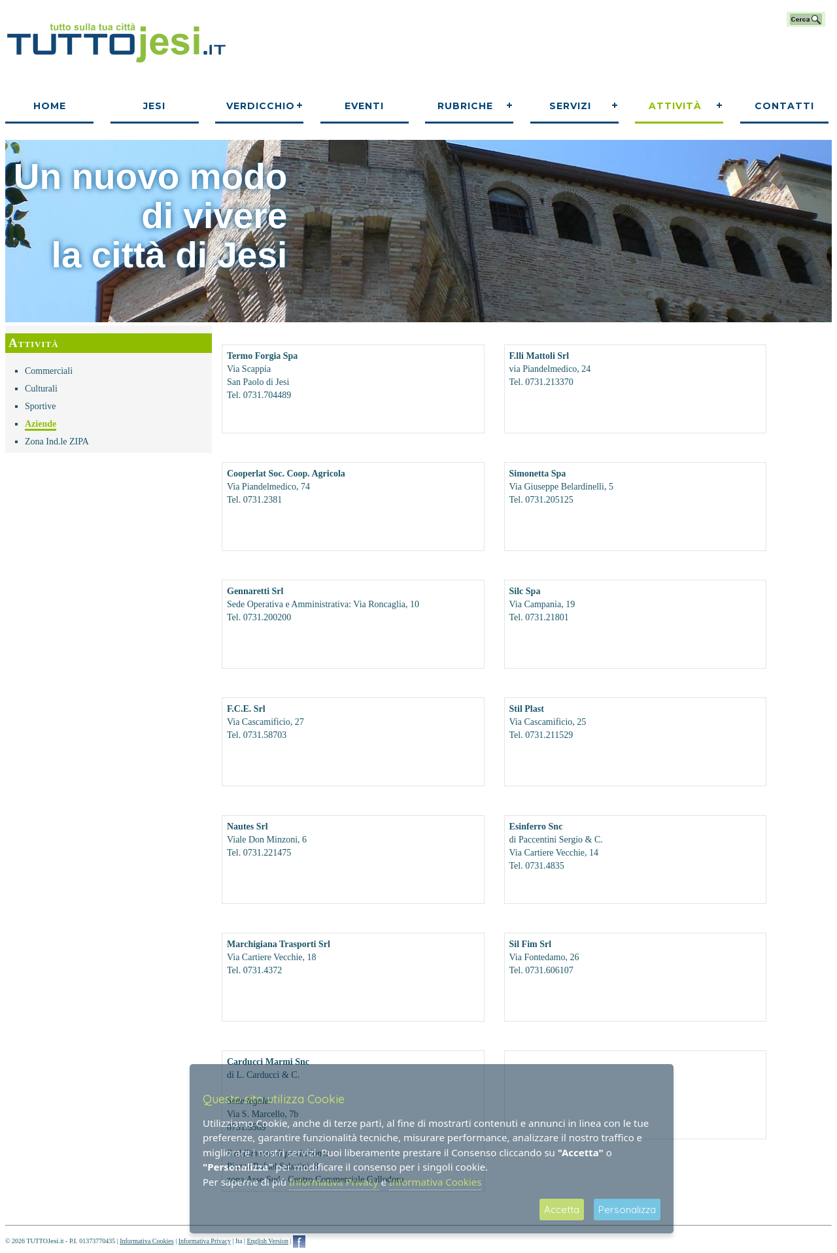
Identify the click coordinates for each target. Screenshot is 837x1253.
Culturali (41, 388)
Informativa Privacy (205, 1241)
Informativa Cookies (146, 1241)
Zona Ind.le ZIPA (57, 441)
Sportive (40, 406)
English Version (267, 1241)
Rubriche (465, 106)
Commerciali (49, 371)
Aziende (40, 424)
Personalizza (627, 1209)
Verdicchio (260, 106)
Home (49, 106)
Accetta (561, 1209)
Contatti (784, 106)
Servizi (570, 106)
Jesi (154, 106)
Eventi (364, 106)
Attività (675, 106)
